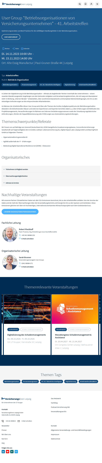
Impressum (55, 434)
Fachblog (54, 403)
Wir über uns (6, 434)
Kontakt (54, 426)
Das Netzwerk (56, 398)
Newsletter (5, 426)
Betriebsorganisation (10, 85)
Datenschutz (55, 439)
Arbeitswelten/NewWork (87, 85)
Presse (4, 430)
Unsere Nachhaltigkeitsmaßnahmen (20, 212)
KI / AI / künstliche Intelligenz (50, 85)
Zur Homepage (20, 4)
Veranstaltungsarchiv (58, 411)
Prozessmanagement (29, 85)
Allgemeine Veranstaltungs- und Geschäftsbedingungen (71, 430)
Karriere (5, 439)
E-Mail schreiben (26, 239)
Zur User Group (10, 37)
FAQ (3, 443)
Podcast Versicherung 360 (60, 407)
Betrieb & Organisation (18, 79)
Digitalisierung (70, 85)
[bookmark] (6, 48)
